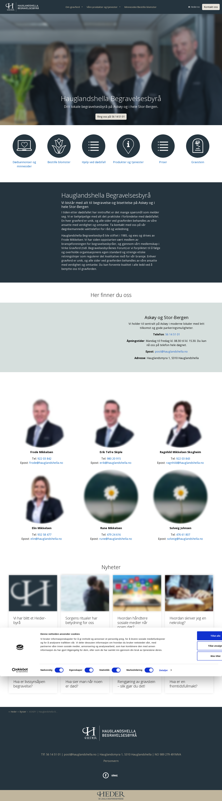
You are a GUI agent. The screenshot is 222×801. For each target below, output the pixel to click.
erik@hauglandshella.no (115, 463)
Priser (163, 162)
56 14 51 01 (172, 334)
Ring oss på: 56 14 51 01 (111, 117)
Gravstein (197, 162)
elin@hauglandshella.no (46, 539)
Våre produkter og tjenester (102, 6)
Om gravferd (73, 6)
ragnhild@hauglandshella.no (185, 463)
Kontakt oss (211, 7)
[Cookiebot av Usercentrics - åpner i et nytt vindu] (19, 795)
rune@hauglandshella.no (115, 539)
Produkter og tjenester (128, 162)
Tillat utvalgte (196, 770)
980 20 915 (114, 458)
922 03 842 (44, 458)
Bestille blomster (58, 162)
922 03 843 (183, 458)
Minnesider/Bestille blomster (140, 6)
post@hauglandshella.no (171, 351)
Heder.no (194, 6)
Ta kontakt (117, 225)
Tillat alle (196, 760)
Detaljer (163, 795)
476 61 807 (183, 534)
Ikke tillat (196, 780)
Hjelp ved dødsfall (94, 162)
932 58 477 (44, 534)
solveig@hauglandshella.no (185, 539)
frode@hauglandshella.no (46, 463)
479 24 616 (114, 534)
